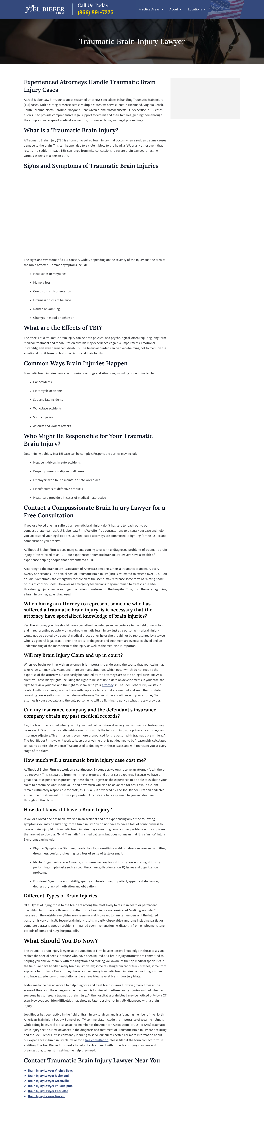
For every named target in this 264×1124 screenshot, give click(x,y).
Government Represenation (222, 9)
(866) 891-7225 (95, 12)
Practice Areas (151, 9)
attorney (107, 685)
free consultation (96, 1040)
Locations (197, 9)
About (175, 9)
